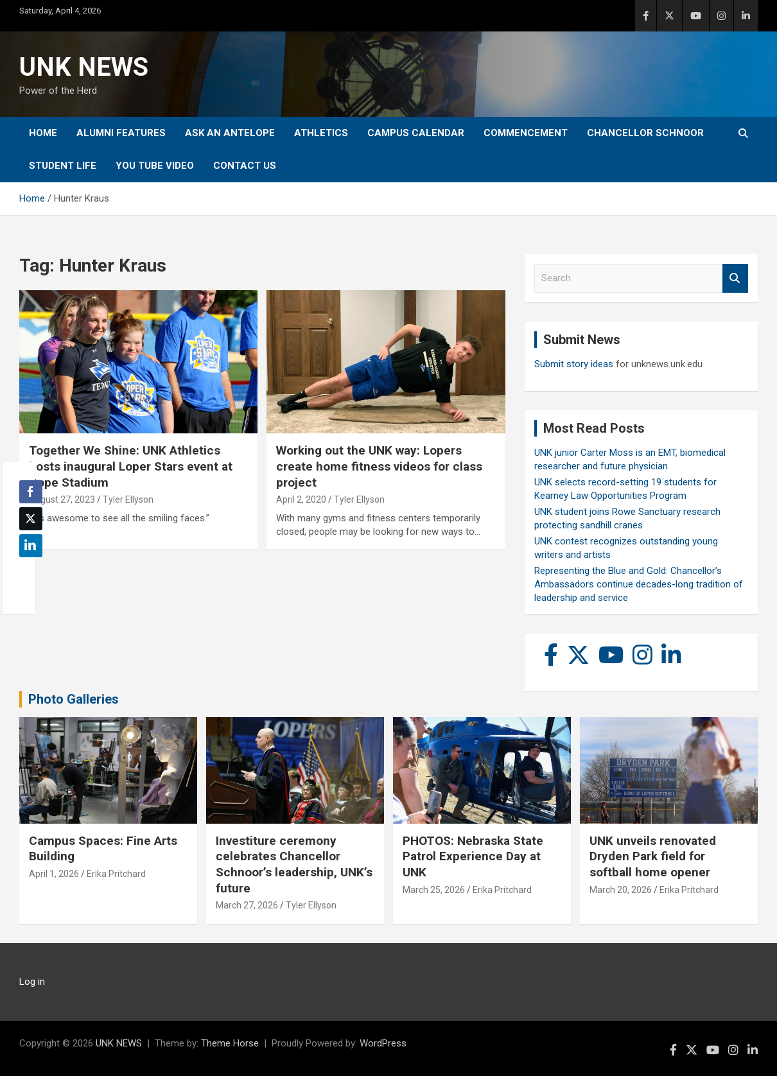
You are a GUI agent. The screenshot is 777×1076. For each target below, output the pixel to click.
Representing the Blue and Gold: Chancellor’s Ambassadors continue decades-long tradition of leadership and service (638, 584)
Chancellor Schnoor (645, 133)
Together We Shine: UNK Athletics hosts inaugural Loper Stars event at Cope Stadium (130, 466)
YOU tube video (155, 165)
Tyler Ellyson (128, 499)
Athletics (321, 133)
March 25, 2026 (434, 890)
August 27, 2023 (62, 499)
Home (43, 133)
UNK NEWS (83, 67)
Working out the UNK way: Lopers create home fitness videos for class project (379, 466)
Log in (32, 981)
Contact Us (244, 165)
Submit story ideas (573, 364)
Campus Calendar (415, 133)
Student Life (62, 165)
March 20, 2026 (620, 890)
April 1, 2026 (54, 874)
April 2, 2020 (301, 499)
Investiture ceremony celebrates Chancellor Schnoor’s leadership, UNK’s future (294, 864)
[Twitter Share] (30, 518)
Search (735, 278)
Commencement (526, 133)
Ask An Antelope (230, 133)
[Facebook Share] (30, 491)
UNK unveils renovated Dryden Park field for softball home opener (652, 856)
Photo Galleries (73, 699)
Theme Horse (230, 1043)
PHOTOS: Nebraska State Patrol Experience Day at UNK (473, 856)
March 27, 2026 (247, 905)
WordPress (383, 1043)
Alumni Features (121, 133)
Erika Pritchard (116, 874)
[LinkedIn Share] (30, 545)
